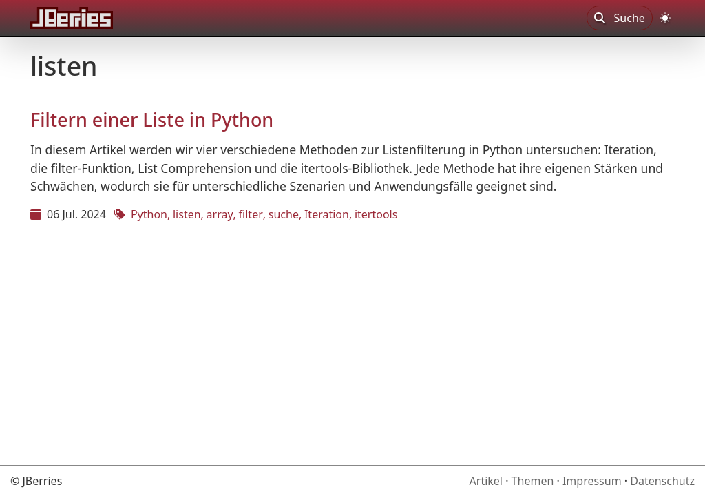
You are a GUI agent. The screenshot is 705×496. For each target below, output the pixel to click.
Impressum (592, 480)
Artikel (486, 480)
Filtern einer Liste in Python (151, 119)
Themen (533, 480)
